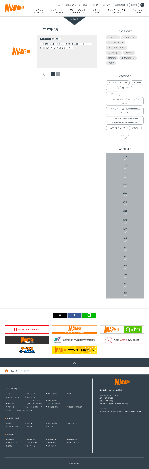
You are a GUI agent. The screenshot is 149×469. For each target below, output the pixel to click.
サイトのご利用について (34, 407)
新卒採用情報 (31, 439)
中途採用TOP (52, 439)
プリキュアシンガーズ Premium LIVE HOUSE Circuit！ (124, 111)
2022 (125, 193)
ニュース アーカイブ (33, 400)
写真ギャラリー (52, 446)
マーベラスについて (33, 442)
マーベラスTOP (13, 389)
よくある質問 (94, 5)
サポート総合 (83, 5)
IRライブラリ (72, 423)
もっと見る (125, 135)
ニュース (60, 5)
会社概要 (9, 423)
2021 (125, 202)
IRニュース (51, 426)
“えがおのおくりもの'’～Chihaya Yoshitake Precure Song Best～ (124, 120)
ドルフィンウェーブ (116, 128)
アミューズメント (115, 42)
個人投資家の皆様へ (12, 426)
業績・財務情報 (52, 423)
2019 (125, 220)
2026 (125, 156)
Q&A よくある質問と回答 (35, 403)
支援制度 (9, 446)
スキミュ (112, 88)
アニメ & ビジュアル (12, 397)
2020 (125, 211)
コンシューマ (129, 37)
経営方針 (29, 423)
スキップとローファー (117, 83)
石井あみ (135, 128)
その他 (111, 63)
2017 (125, 238)
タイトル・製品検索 (54, 403)
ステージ (129, 53)
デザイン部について (74, 442)
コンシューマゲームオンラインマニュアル (19, 410)
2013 (125, 274)
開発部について (52, 442)
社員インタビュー (11, 442)
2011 (125, 293)
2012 (125, 284)
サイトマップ (105, 5)
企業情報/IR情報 (120, 5)
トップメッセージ (32, 446)
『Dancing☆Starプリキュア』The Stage (125, 101)
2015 (125, 256)
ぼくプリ (126, 88)
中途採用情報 (72, 439)
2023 (125, 184)
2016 (125, 247)
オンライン (113, 37)
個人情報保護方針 (53, 407)
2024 (125, 175)
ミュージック (113, 53)
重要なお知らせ (71, 5)
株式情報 (29, 426)
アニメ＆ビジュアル (116, 48)
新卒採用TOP (10, 439)
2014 (125, 265)
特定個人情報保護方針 (75, 407)
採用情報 (134, 5)
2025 (125, 165)
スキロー (137, 83)
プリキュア (113, 94)
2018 (125, 229)
